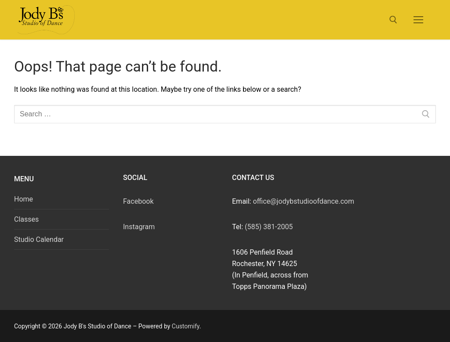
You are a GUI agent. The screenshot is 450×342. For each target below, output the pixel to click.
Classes (26, 219)
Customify (186, 326)
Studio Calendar (39, 239)
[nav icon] (418, 20)
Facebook (138, 201)
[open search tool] (393, 20)
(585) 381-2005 (269, 227)
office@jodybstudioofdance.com (303, 201)
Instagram (139, 227)
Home (23, 199)
